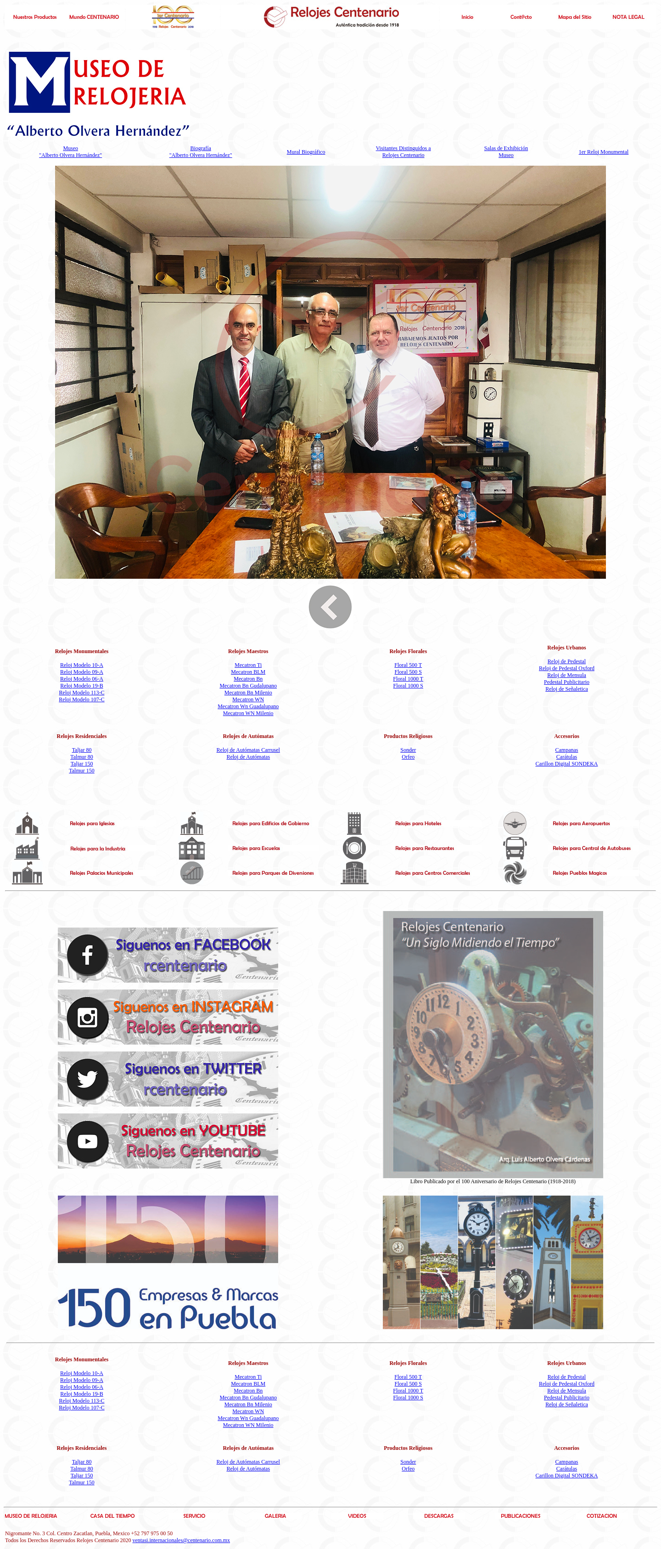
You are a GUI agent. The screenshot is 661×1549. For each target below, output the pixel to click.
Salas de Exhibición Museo (506, 151)
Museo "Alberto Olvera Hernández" (70, 151)
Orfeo (408, 757)
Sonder (408, 750)
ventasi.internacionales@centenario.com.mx (181, 1540)
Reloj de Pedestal (567, 661)
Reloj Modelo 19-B (81, 685)
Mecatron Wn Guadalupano (248, 706)
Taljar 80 (82, 750)
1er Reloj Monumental (604, 152)
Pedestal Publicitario (566, 682)
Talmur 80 (81, 757)
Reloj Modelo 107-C (81, 699)
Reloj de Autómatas (248, 757)
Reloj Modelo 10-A (81, 665)
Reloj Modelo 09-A (81, 672)
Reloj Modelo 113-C (82, 692)
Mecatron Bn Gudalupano (248, 685)
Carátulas (566, 757)
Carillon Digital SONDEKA (567, 764)
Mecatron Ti (248, 665)
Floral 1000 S (408, 685)
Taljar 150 (82, 764)
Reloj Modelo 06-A (81, 679)
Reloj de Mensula (566, 675)
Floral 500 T (408, 665)
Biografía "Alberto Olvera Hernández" (200, 151)
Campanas (566, 750)
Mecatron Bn (248, 679)
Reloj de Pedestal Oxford (566, 668)
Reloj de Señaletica (566, 689)
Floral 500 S (408, 672)
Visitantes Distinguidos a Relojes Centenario (403, 151)
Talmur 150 (81, 770)
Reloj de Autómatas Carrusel (248, 750)
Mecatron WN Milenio (248, 713)
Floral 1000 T (408, 679)
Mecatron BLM (248, 672)
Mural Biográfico (306, 152)
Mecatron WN (248, 699)
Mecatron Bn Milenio (248, 692)
